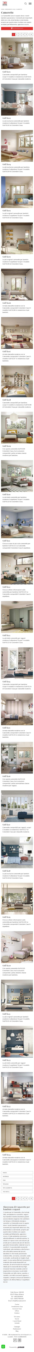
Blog (17, 1331)
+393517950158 (18, 1299)
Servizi (17, 1319)
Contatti (17, 1323)
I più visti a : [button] (6, 1191)
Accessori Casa (17, 1309)
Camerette (19, 9)
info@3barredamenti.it (19, 1301)
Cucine (17, 1304)
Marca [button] (5, 1172)
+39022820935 (18, 1296)
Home (2, 9)
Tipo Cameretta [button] (7, 1188)
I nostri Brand (17, 1321)
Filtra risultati (17, 28)
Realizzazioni (17, 1329)
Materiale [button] (6, 1176)
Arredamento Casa (10, 9)
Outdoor (17, 1313)
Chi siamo (17, 1317)
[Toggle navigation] (30, 4)
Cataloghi (17, 1327)
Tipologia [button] (6, 1184)
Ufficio (17, 1311)
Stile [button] (4, 1180)
